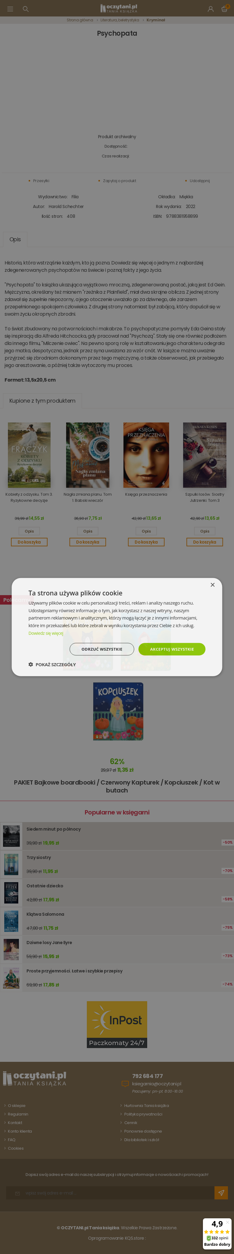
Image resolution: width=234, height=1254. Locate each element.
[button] (52, 664)
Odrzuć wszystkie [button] (97, 649)
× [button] (212, 584)
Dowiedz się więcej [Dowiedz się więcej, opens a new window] (47, 632)
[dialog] (117, 627)
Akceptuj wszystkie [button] (170, 649)
